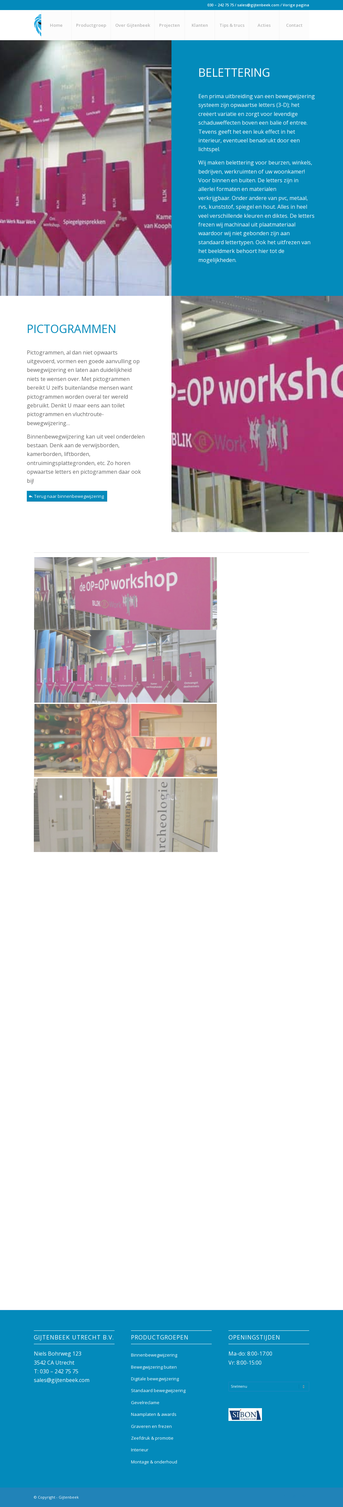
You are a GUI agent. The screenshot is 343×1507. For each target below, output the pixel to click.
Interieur (139, 1450)
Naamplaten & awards (154, 1414)
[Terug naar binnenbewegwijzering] (67, 496)
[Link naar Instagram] (294, 1496)
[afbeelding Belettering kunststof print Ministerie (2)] (126, 594)
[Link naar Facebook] (284, 1496)
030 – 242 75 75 (220, 4)
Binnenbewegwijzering (154, 1355)
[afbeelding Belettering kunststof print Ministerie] (126, 667)
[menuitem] (56, 25)
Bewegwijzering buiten (154, 1367)
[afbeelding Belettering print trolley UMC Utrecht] (126, 741)
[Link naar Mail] (304, 1496)
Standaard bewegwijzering (158, 1390)
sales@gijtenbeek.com (258, 4)
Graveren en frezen (151, 1426)
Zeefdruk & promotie (152, 1438)
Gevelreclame (145, 1402)
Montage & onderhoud (154, 1462)
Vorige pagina (296, 4)
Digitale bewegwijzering (155, 1379)
